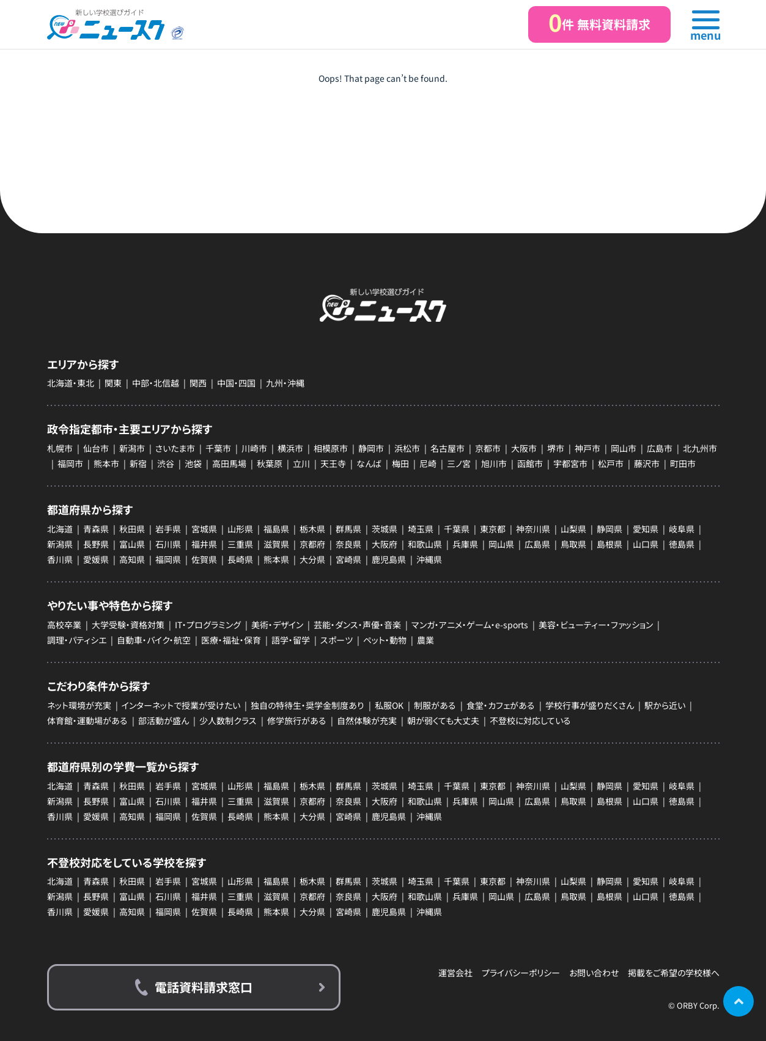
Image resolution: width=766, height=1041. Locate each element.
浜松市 (407, 448)
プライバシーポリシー (521, 973)
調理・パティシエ (76, 640)
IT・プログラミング (208, 624)
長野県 (96, 544)
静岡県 (609, 529)
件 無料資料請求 (599, 22)
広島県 (537, 544)
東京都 (493, 529)
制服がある (435, 705)
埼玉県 (420, 529)
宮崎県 (348, 559)
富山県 (132, 544)
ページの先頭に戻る (738, 1001)
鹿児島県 (389, 559)
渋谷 (165, 463)
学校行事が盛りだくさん (589, 705)
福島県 (276, 529)
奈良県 (348, 544)
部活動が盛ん (163, 720)
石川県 (168, 544)
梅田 (400, 463)
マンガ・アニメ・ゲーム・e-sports (469, 624)
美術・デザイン (277, 624)
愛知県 (645, 529)
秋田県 (132, 529)
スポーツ (336, 640)
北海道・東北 (70, 383)
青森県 (96, 529)
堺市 (555, 448)
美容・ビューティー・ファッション (596, 624)
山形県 (240, 529)
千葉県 (457, 529)
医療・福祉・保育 (231, 640)
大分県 (312, 559)
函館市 (530, 463)
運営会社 (455, 973)
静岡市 (371, 448)
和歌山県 (425, 544)
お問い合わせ (594, 973)
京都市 (488, 448)
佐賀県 (204, 559)
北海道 (60, 529)
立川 (301, 463)
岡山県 (501, 544)
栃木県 (312, 529)
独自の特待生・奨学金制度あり (307, 705)
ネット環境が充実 (79, 705)
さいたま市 (175, 448)
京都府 (312, 544)
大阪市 (524, 448)
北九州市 (700, 448)
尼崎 (427, 463)
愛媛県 (96, 559)
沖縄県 (429, 559)
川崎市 (254, 448)
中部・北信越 (155, 383)
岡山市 (623, 448)
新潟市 (132, 448)
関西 (198, 383)
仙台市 (96, 448)
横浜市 (290, 448)
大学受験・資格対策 (128, 624)
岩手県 (168, 529)
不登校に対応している (530, 720)
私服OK (389, 705)
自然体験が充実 (367, 720)
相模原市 (331, 448)
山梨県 (573, 529)
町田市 (683, 463)
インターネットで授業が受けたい (181, 705)
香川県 (60, 559)
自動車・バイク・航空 (154, 640)
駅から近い (664, 705)
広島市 (659, 448)
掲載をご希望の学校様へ (674, 973)
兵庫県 (465, 544)
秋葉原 (269, 463)
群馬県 (348, 529)
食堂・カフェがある (500, 705)
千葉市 (218, 448)
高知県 (132, 559)
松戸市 (611, 463)
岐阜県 (681, 529)
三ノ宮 (459, 463)
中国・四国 (236, 383)
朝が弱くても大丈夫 (443, 720)
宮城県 (204, 529)
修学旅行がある (296, 720)
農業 (425, 640)
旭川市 (494, 463)
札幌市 (60, 448)
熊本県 (276, 559)
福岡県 (168, 559)
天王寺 (333, 463)
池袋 (193, 463)
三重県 (240, 544)
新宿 (138, 463)
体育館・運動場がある (87, 720)
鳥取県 (573, 544)
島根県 (609, 544)
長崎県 (240, 559)
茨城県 (384, 529)
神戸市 (587, 448)
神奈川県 (533, 529)
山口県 (645, 544)
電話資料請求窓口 (203, 987)
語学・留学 (290, 640)
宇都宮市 (570, 463)
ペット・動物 (385, 640)
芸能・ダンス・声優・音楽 (357, 624)
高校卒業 (64, 624)
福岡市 (70, 463)
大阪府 (384, 544)
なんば (368, 463)
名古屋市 (447, 448)
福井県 (204, 544)
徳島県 (681, 544)
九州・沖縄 (285, 383)
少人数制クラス (228, 720)
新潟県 (60, 544)
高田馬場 (229, 463)
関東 (113, 383)
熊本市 (106, 463)
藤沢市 (647, 463)
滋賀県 (276, 544)
